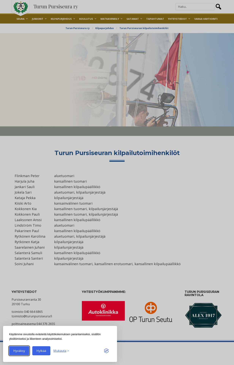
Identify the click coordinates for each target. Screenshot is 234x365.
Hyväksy (19, 351)
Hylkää (41, 351)
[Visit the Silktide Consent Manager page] (106, 350)
